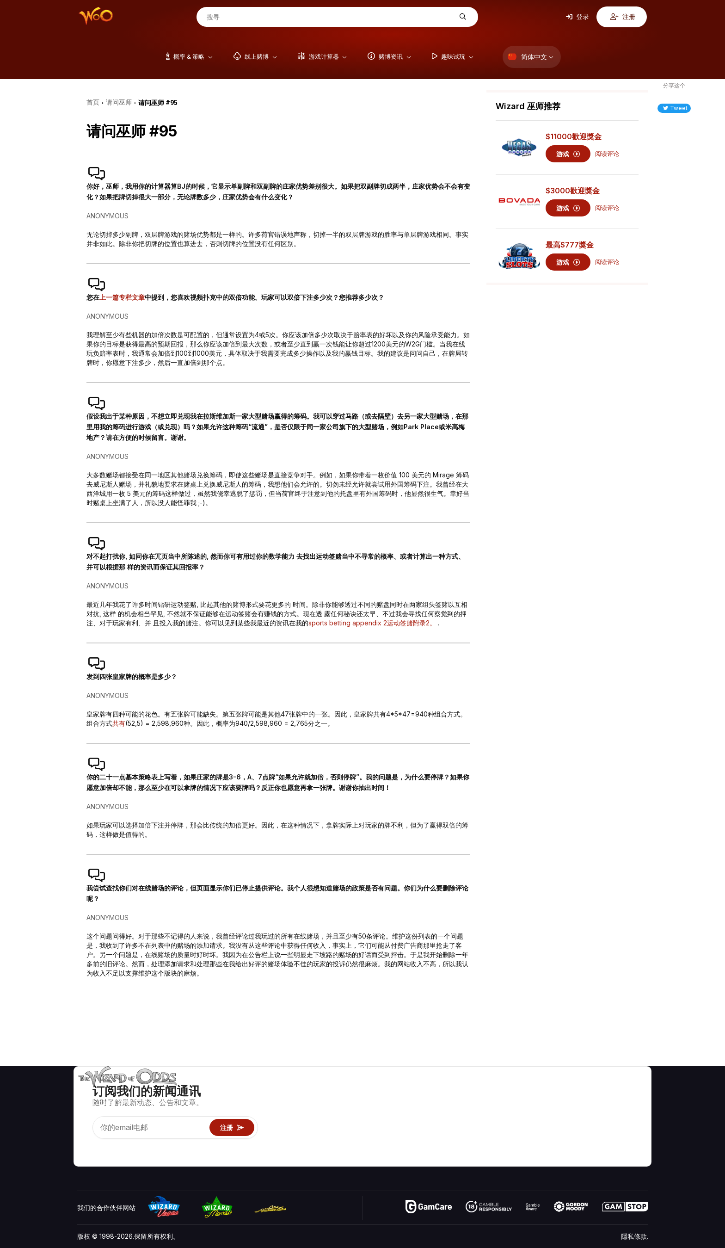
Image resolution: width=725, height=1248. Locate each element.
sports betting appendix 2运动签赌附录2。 (373, 623)
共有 (118, 723)
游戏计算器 (529, 1105)
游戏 (568, 154)
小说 (628, 1132)
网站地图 (635, 1119)
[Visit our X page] (105, 1147)
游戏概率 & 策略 (536, 1092)
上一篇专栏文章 (122, 297)
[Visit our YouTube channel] (85, 1147)
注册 (622, 16)
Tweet (675, 108)
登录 (577, 16)
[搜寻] (330, 17)
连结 (589, 1119)
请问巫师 (526, 1159)
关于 (589, 1092)
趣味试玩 (526, 1132)
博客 (628, 1105)
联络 (589, 1105)
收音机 (592, 1145)
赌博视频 (635, 1092)
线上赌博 (526, 1145)
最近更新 (595, 1132)
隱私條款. (634, 1236)
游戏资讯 (526, 1119)
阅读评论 (607, 154)
